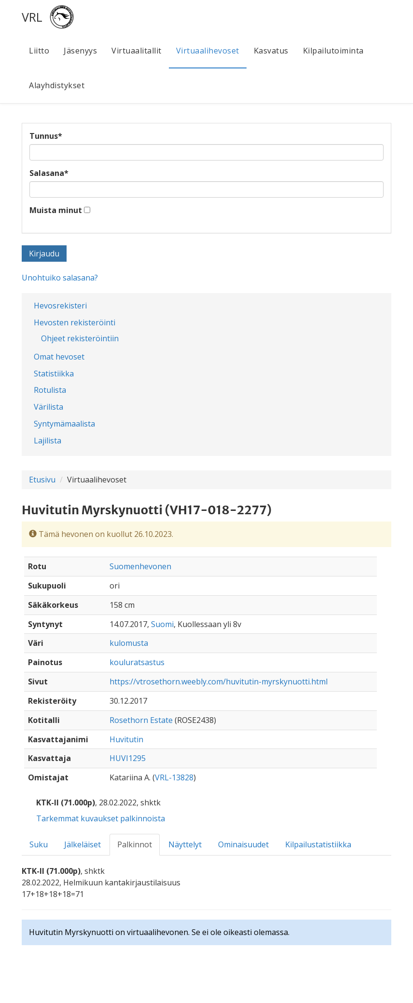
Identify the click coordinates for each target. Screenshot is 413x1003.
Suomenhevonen (140, 566)
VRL (32, 17)
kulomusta (129, 643)
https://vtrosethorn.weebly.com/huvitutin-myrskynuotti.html (219, 681)
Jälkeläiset (82, 844)
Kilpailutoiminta (333, 50)
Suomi (162, 624)
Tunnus (45, 136)
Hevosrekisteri (60, 305)
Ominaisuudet (243, 844)
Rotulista (50, 390)
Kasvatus (271, 50)
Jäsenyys (80, 50)
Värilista (48, 406)
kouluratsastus (137, 662)
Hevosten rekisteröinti (74, 322)
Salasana (49, 173)
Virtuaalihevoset (207, 50)
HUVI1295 (128, 758)
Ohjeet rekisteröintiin (80, 338)
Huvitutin (126, 739)
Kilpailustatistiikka (318, 844)
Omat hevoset (59, 356)
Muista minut (55, 210)
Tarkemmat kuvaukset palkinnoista (100, 818)
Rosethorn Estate (141, 720)
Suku (38, 844)
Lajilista (47, 440)
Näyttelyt (185, 844)
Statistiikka (54, 373)
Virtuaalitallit (136, 50)
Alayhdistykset (56, 85)
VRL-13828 (174, 777)
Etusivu (42, 479)
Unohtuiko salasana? (60, 277)
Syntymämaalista (64, 423)
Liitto (39, 50)
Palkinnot (134, 844)
